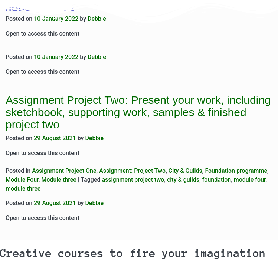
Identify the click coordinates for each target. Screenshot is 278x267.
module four (250, 179)
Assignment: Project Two (132, 170)
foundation (216, 179)
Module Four (22, 179)
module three (23, 188)
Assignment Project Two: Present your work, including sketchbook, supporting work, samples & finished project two (138, 112)
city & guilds (183, 179)
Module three (58, 179)
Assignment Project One (64, 170)
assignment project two (133, 179)
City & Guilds (185, 170)
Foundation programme (236, 170)
